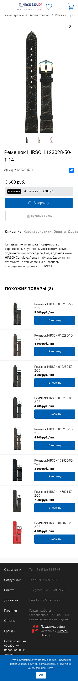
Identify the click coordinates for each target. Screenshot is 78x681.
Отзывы (10, 621)
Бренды (9, 631)
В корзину (38, 203)
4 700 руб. (44, 344)
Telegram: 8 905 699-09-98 (47, 590)
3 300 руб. (44, 469)
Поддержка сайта (53, 626)
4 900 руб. (44, 531)
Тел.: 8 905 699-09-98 (43, 580)
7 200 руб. (44, 500)
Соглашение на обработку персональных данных (15, 647)
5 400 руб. (44, 312)
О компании (12, 570)
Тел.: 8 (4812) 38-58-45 (44, 570)
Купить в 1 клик (39, 216)
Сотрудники (12, 580)
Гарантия (10, 610)
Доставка (11, 600)
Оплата (9, 590)
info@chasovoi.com (51, 600)
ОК (41, 675)
